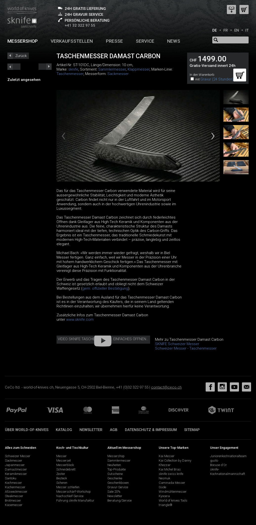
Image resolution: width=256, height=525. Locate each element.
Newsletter (90, 430)
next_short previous (13, 66)
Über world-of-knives (26, 430)
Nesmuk (164, 478)
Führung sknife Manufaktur (75, 500)
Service (145, 41)
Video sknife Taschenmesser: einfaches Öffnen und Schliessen (117, 339)
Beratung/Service (119, 500)
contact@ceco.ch (166, 387)
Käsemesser (13, 505)
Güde (162, 487)
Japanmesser (15, 465)
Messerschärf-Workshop (73, 491)
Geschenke (114, 478)
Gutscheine (115, 474)
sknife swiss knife (171, 474)
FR (225, 30)
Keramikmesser (16, 474)
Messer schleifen (67, 487)
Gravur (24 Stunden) (217, 79)
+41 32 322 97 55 (80, 25)
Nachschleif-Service (69, 496)
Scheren (61, 483)
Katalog (64, 430)
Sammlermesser (112, 69)
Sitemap (192, 430)
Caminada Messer (172, 483)
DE (214, 30)
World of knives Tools (173, 500)
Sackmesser (118, 74)
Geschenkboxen (118, 483)
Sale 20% (113, 491)
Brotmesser (13, 500)
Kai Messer (167, 456)
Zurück (21, 56)
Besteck (61, 478)
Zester (60, 474)
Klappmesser (139, 69)
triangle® (165, 505)
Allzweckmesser (16, 491)
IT (247, 30)
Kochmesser (13, 483)
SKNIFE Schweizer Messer (177, 344)
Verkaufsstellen (72, 41)
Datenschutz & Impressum (151, 430)
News (173, 41)
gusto (214, 460)
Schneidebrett (66, 469)
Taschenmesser (70, 74)
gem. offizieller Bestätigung (105, 288)
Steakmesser (14, 496)
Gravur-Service (117, 487)
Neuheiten (114, 465)
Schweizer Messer (17, 456)
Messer (61, 456)
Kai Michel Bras (170, 469)
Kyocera (164, 496)
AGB (114, 430)
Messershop (22, 41)
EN (236, 30)
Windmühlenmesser (173, 491)
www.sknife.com (80, 319)
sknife (73, 69)
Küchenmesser (15, 487)
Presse (114, 41)
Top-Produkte (116, 469)
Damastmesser (16, 469)
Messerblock (65, 465)
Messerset (63, 460)
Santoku (10, 478)
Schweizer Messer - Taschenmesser (186, 348)
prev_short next (45, 66)
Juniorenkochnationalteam (228, 456)
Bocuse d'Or (218, 465)
